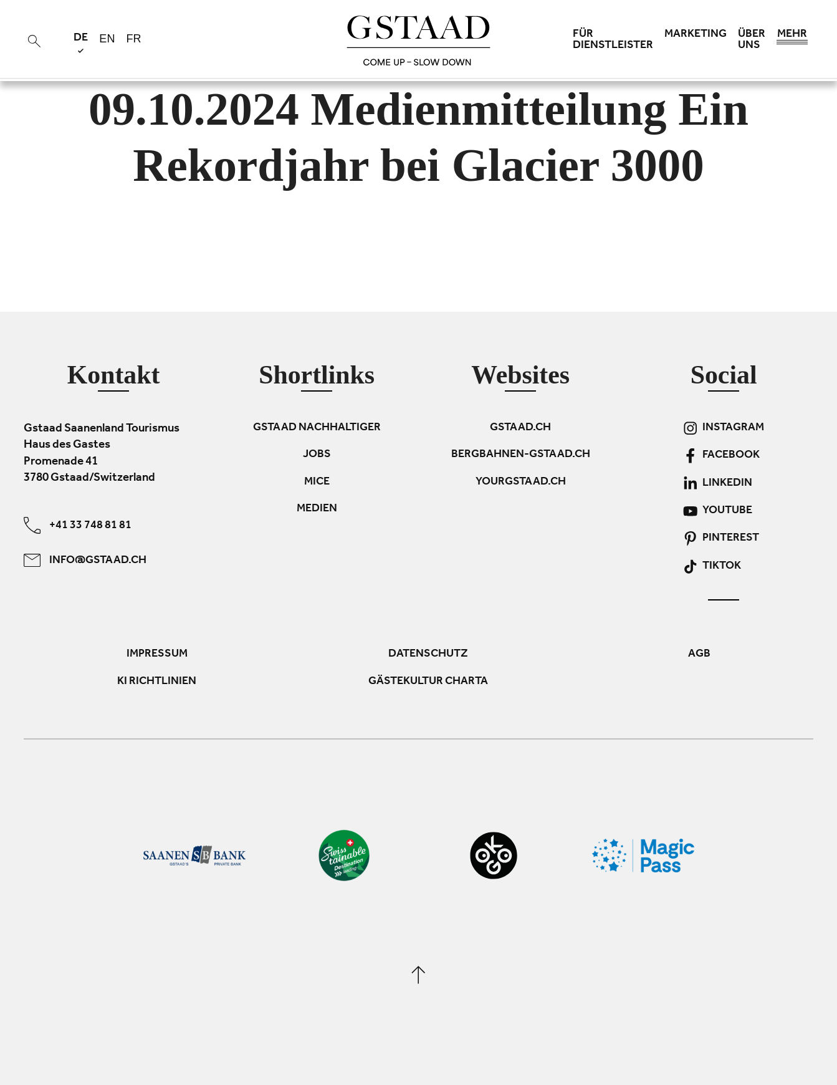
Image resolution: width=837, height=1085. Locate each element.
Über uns (751, 40)
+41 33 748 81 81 (78, 525)
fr (133, 38)
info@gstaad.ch (85, 560)
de (80, 42)
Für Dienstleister (613, 40)
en (107, 38)
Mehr (792, 37)
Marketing (695, 35)
